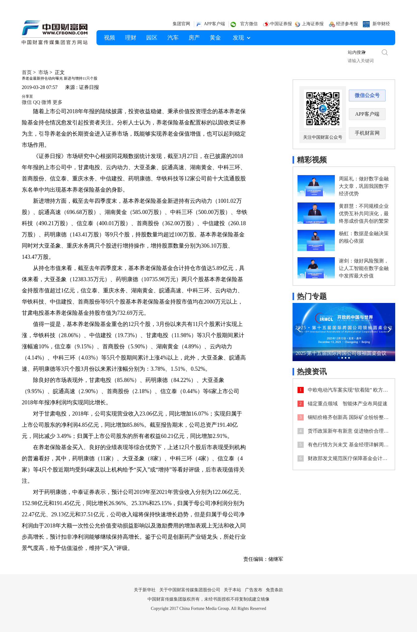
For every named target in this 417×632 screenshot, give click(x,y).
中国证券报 (281, 23)
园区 (151, 38)
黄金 (215, 38)
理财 (130, 38)
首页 (27, 72)
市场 (43, 72)
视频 (109, 38)
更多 (58, 102)
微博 (46, 102)
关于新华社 (145, 590)
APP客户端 (214, 23)
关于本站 (232, 590)
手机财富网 (367, 133)
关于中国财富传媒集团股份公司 (189, 590)
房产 (194, 38)
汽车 (173, 38)
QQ (36, 102)
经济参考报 (347, 23)
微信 (27, 102)
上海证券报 (313, 23)
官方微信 (249, 23)
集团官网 (181, 23)
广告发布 (253, 590)
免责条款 (274, 590)
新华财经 (381, 23)
